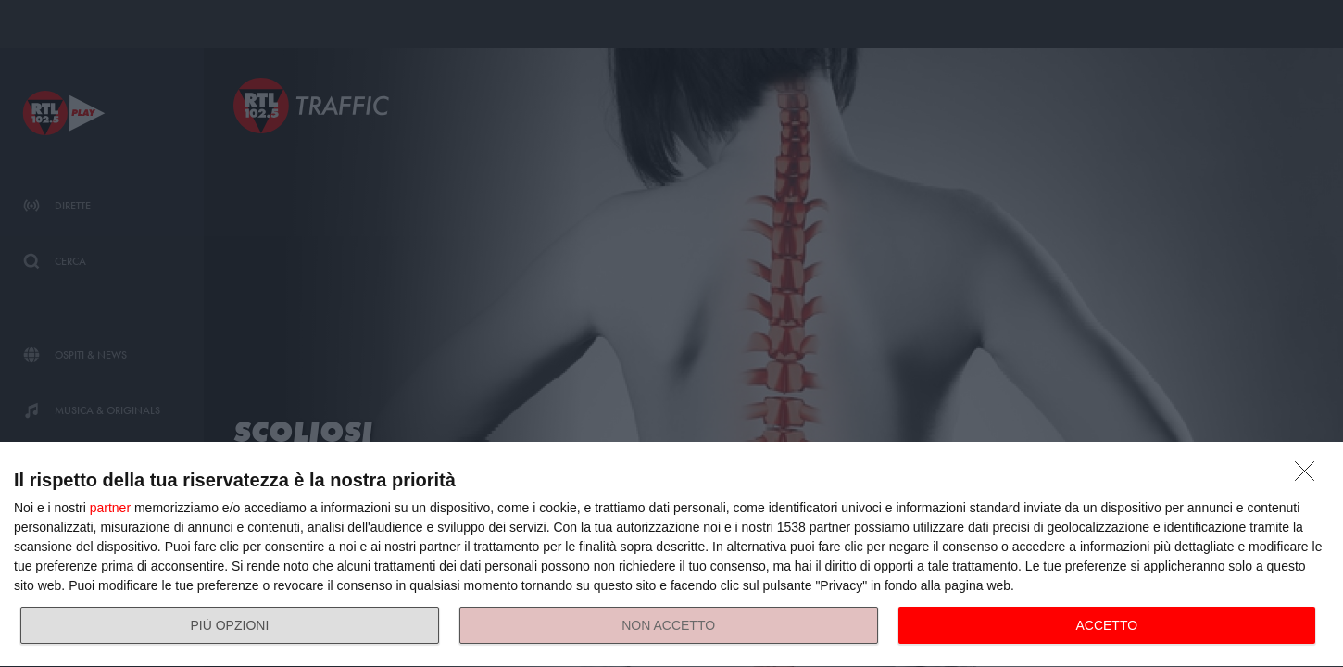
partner (110, 507)
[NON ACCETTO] (1309, 476)
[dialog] (671, 555)
